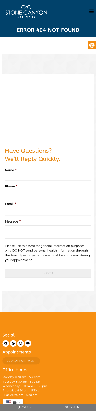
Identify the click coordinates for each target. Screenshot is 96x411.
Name (10, 170)
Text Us (72, 407)
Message (13, 221)
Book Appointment (21, 360)
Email (10, 204)
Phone (11, 186)
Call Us (24, 407)
